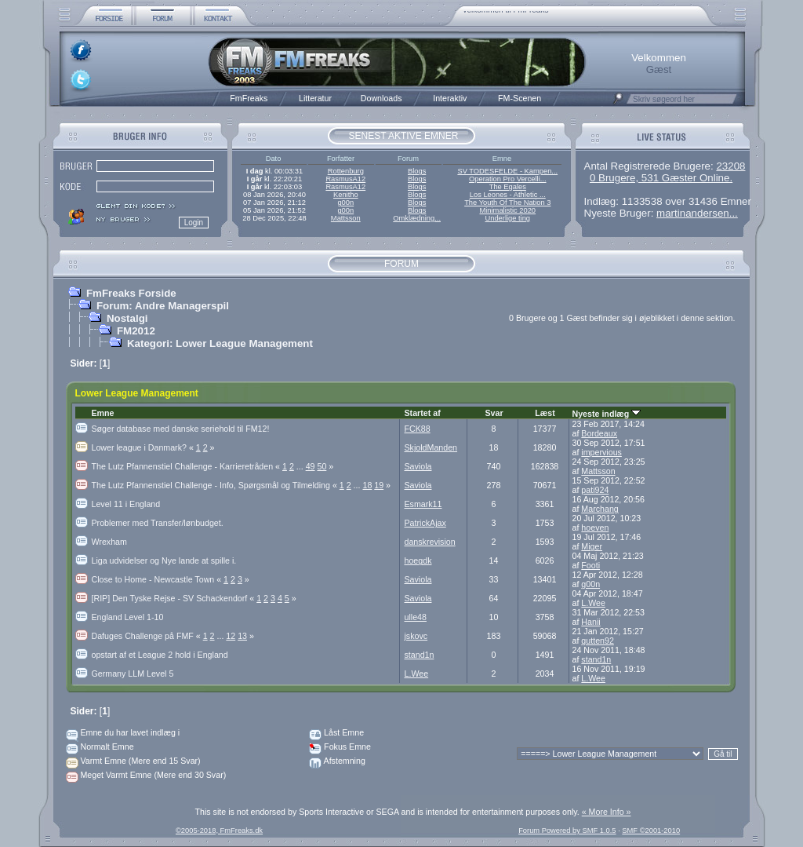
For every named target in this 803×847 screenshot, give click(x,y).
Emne (103, 413)
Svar (494, 413)
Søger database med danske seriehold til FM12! (181, 428)
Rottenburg (346, 171)
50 (321, 466)
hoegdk (418, 560)
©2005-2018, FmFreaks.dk (219, 830)
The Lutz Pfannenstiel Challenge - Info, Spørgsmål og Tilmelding (216, 485)
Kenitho (345, 195)
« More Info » (606, 811)
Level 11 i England (126, 504)
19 (378, 485)
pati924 (595, 490)
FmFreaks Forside (131, 293)
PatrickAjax (425, 523)
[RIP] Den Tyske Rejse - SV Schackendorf (174, 598)
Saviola (418, 466)
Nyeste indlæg (606, 413)
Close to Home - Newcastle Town (158, 579)
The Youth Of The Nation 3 (507, 202)
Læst (544, 413)
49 (310, 466)
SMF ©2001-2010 (651, 830)
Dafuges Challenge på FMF (147, 636)
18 (367, 485)
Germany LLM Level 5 (133, 673)
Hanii (590, 621)
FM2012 (136, 331)
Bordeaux (599, 433)
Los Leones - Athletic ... (508, 195)
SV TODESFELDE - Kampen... (507, 171)
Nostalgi (127, 318)
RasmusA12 (345, 179)
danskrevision (430, 541)
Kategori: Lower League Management (220, 343)
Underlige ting (508, 218)
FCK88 (418, 428)
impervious (601, 452)
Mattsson (346, 218)
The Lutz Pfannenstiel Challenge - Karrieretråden (187, 466)
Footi (590, 565)
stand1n (419, 654)
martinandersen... (697, 213)
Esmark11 (423, 504)
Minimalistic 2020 (508, 210)
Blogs (417, 171)
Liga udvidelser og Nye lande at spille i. (164, 560)
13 (242, 636)
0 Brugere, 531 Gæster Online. (661, 178)
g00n (345, 202)
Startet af (423, 413)
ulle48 (416, 617)
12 (230, 636)
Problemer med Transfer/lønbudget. (157, 523)
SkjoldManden (431, 447)
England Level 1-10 (128, 617)
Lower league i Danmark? (144, 447)
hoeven (595, 527)
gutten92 (597, 640)
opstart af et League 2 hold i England (160, 654)
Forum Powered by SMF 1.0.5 (567, 830)
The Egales (507, 187)
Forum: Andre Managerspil (162, 306)
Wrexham (109, 541)
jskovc (416, 636)
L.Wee (593, 603)
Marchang (599, 508)
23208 (730, 166)
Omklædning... (417, 218)
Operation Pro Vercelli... (508, 179)
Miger (591, 546)
